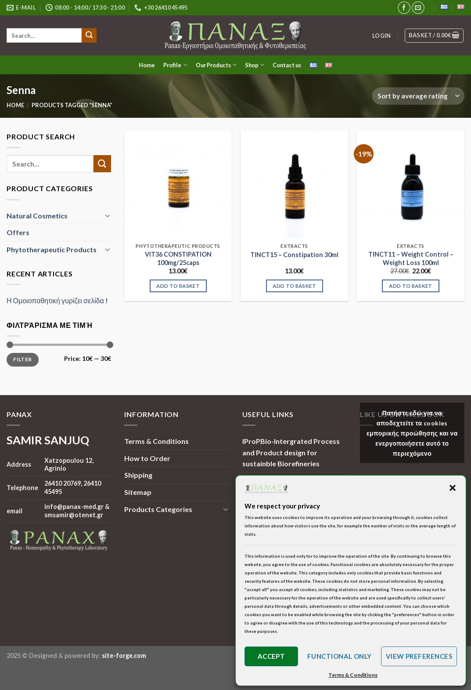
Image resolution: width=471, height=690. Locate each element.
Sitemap (137, 492)
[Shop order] (418, 96)
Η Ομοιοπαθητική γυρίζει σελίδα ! (57, 300)
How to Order (147, 458)
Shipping (138, 475)
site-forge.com (124, 655)
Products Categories (158, 509)
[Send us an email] (418, 7)
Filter (22, 359)
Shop (254, 65)
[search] (44, 35)
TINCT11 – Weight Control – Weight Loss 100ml (410, 258)
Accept (271, 656)
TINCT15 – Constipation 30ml (294, 254)
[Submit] (89, 35)
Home (147, 65)
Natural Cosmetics (37, 215)
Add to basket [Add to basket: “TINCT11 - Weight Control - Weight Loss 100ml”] (410, 286)
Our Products (216, 65)
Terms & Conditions (156, 441)
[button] (452, 487)
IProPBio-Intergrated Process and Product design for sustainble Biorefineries (291, 452)
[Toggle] (107, 215)
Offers (18, 232)
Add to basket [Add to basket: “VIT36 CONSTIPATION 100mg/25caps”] (178, 286)
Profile (175, 65)
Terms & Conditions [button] (353, 675)
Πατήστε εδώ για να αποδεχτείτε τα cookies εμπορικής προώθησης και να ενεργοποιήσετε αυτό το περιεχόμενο (412, 433)
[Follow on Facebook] (404, 7)
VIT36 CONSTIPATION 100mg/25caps (178, 258)
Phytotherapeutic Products (52, 249)
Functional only (339, 656)
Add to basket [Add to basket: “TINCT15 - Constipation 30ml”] (294, 286)
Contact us (287, 65)
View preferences (419, 656)
